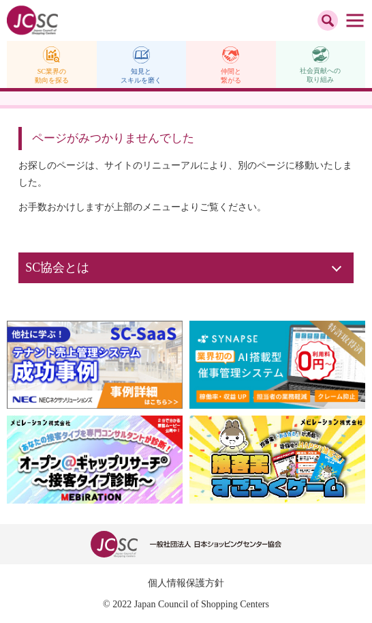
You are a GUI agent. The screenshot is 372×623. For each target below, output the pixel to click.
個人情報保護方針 (186, 583)
